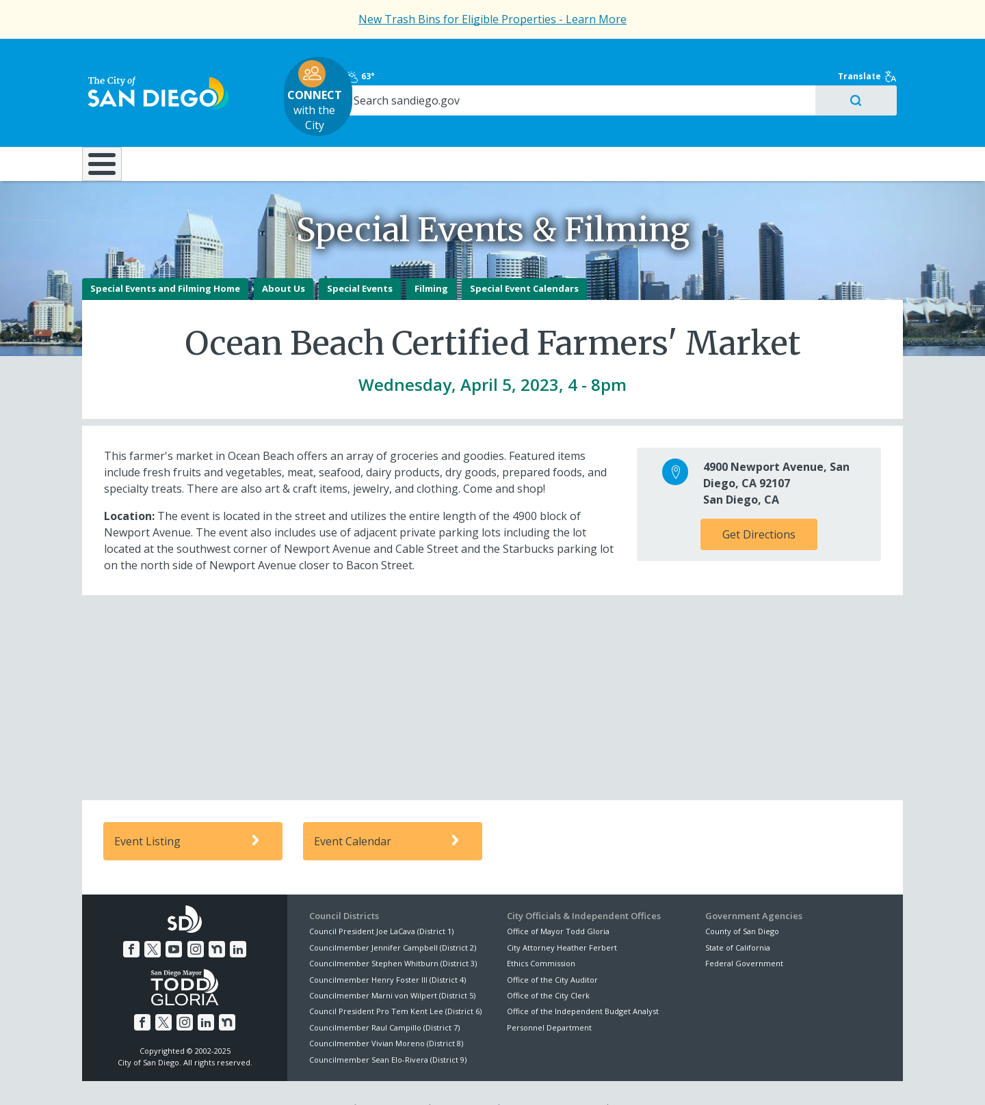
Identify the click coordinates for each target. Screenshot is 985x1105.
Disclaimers (321, 1078)
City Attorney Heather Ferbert (562, 917)
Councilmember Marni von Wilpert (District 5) (392, 964)
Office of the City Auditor (552, 949)
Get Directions (759, 504)
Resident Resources (321, 122)
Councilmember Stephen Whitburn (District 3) (393, 932)
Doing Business (444, 122)
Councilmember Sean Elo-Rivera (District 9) (388, 1029)
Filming (431, 258)
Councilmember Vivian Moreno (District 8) (386, 1012)
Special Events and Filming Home (165, 258)
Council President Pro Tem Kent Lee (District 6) (395, 981)
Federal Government (744, 932)
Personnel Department (549, 997)
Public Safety (701, 122)
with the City (489, 76)
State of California (737, 917)
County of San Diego (742, 901)
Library (569, 122)
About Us (283, 258)
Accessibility (463, 1078)
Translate (873, 56)
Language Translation (553, 1078)
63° (712, 56)
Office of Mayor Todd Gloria (558, 901)
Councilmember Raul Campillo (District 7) (384, 997)
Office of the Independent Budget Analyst (583, 981)
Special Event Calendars (524, 258)
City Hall (834, 122)
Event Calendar (388, 811)
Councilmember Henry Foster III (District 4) (387, 949)
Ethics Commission (541, 932)
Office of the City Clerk (548, 964)
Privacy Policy (392, 1078)
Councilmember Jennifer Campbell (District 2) (392, 917)
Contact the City (648, 1078)
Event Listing (188, 811)
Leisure (197, 122)
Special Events (360, 258)
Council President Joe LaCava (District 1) (381, 901)
